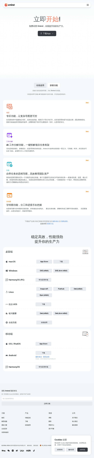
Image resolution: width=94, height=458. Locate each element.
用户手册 (45, 432)
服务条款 (39, 359)
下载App (47, 33)
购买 (43, 396)
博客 (43, 421)
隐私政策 (47, 359)
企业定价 (45, 407)
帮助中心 (45, 428)
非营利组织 (45, 410)
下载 (69, 399)
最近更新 (71, 428)
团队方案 (45, 403)
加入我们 (71, 425)
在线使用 (71, 403)
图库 (43, 425)
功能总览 (71, 396)
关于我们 (71, 421)
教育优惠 (45, 399)
